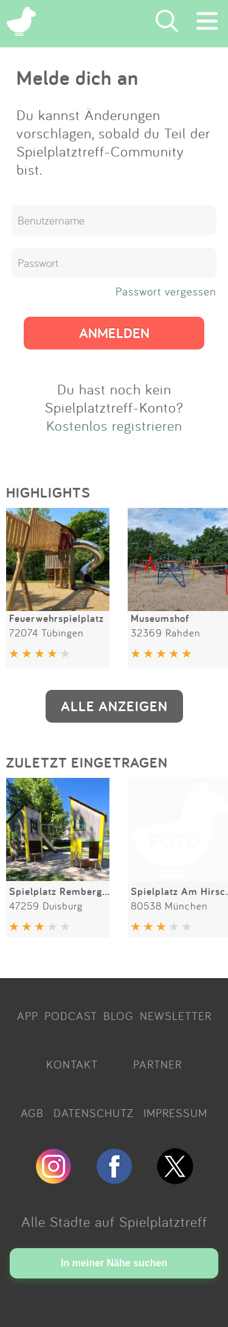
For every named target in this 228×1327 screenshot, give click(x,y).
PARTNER (157, 1064)
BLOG (118, 1015)
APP (27, 1015)
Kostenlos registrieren (114, 425)
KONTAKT (72, 1064)
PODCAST (70, 1015)
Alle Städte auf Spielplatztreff (114, 1221)
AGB (32, 1113)
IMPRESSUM (175, 1113)
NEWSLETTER (176, 1015)
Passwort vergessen (166, 291)
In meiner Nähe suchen (114, 1263)
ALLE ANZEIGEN (114, 706)
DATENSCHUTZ (94, 1113)
